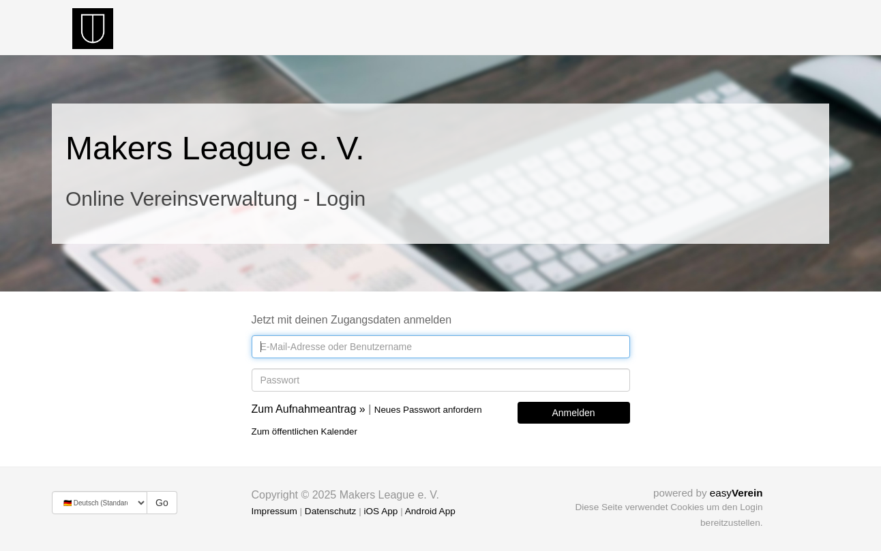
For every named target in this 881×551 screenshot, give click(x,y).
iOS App (380, 511)
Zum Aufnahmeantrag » (308, 409)
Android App (430, 511)
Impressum (274, 511)
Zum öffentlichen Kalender (304, 431)
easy (736, 493)
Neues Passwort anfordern (428, 410)
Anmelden (573, 412)
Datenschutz (331, 511)
